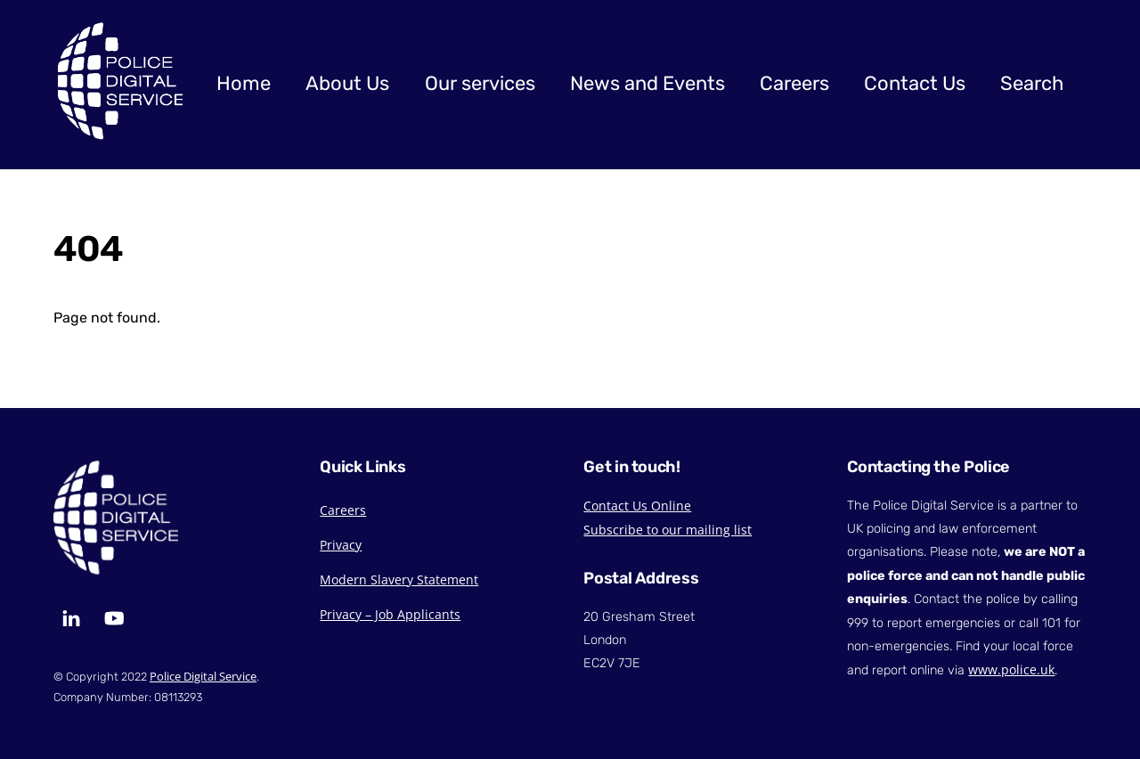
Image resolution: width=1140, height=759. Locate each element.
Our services (480, 83)
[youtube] (114, 616)
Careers (794, 83)
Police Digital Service (203, 676)
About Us (347, 83)
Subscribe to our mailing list (667, 529)
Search (1031, 83)
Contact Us (914, 83)
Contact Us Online (637, 505)
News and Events (647, 83)
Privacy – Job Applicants (390, 614)
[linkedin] (71, 616)
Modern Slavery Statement (399, 579)
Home (243, 83)
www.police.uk (1011, 669)
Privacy (341, 544)
